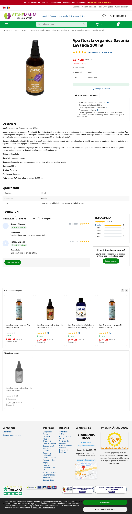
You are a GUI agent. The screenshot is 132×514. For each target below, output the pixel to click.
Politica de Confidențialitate (43, 508)
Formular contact (49, 458)
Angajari (46, 463)
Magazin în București (86, 446)
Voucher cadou (49, 475)
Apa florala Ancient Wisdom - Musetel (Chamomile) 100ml (79, 326)
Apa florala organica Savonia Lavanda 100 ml (17, 388)
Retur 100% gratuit (105, 7)
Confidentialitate (49, 443)
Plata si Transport (46, 440)
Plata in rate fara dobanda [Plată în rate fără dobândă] (65, 446)
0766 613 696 (119, 16)
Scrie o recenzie (105, 52)
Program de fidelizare (64, 451)
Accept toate (105, 502)
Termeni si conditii (47, 449)
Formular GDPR (49, 472)
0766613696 (86, 442)
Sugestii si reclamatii (47, 454)
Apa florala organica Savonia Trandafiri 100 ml (48, 326)
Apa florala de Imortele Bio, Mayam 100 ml (16, 326)
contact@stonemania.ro (86, 460)
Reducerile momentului (59, 16)
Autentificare (7, 432)
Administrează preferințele (105, 509)
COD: (75, 77)
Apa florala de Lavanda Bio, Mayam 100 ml (110, 326)
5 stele (98, 225)
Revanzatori (47, 477)
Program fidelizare (89, 7)
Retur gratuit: (78, 72)
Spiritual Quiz (48, 480)
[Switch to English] (4, 7)
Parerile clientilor (121, 7)
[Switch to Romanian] (8, 7)
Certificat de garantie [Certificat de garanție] (64, 442)
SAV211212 (92, 77)
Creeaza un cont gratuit (12, 435)
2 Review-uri (93, 52)
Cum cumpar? (48, 446)
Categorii (14, 24)
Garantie (76, 7)
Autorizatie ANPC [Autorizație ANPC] (63, 433)
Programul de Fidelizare (100, 2)
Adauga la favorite (101, 89)
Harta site (47, 465)
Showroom (75, 16)
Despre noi (47, 432)
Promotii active (49, 460)
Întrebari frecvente (46, 435)
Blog (83, 16)
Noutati (44, 16)
